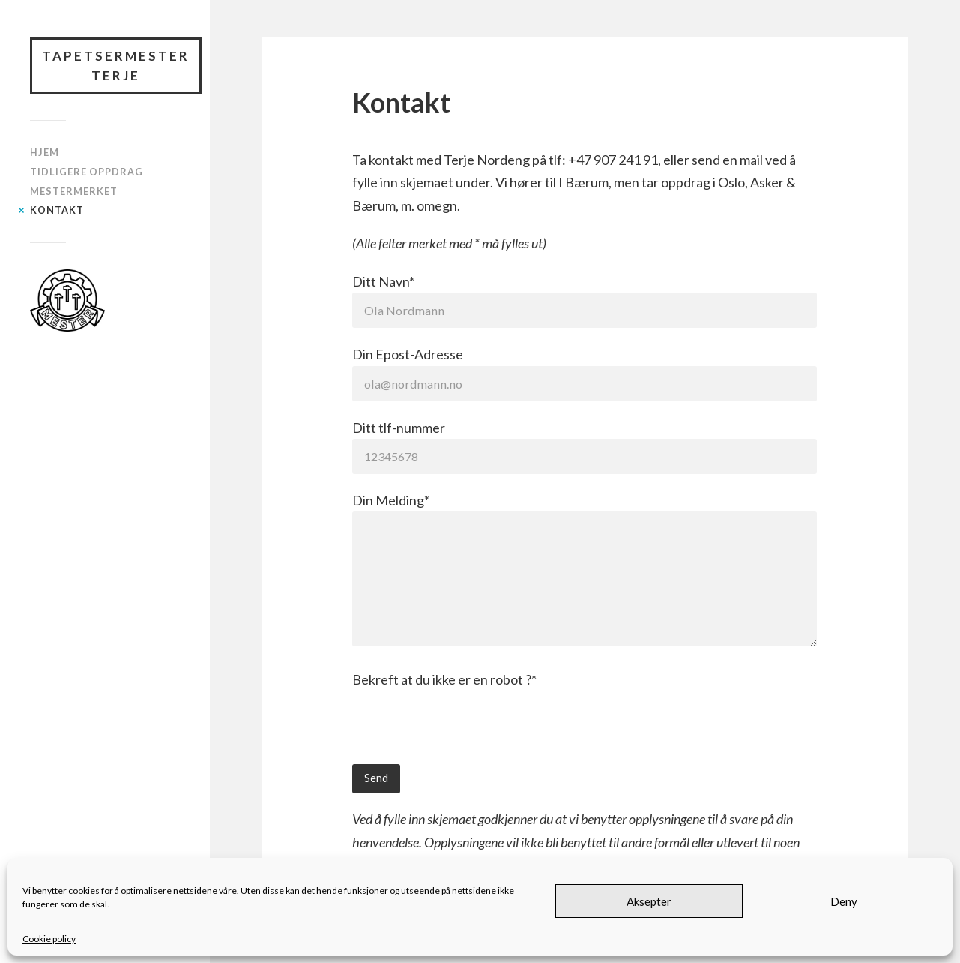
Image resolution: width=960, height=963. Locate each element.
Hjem (44, 152)
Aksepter (649, 901)
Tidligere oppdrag (86, 172)
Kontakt (57, 210)
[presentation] (466, 735)
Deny (843, 901)
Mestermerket (74, 191)
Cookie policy (49, 938)
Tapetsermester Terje (116, 65)
